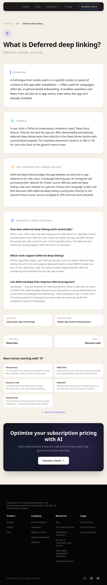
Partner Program (39, 522)
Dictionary (8, 23)
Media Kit (35, 542)
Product (26, 6)
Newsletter (36, 527)
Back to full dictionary (54, 412)
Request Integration (40, 537)
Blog (58, 522)
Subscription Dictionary (61, 533)
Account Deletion (88, 532)
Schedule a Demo (53, 460)
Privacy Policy (86, 522)
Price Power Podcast (65, 527)
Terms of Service (87, 527)
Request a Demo (38, 532)
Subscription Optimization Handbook (62, 553)
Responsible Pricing (65, 561)
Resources (53, 6)
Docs (38, 6)
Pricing (68, 6)
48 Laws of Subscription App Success (63, 543)
